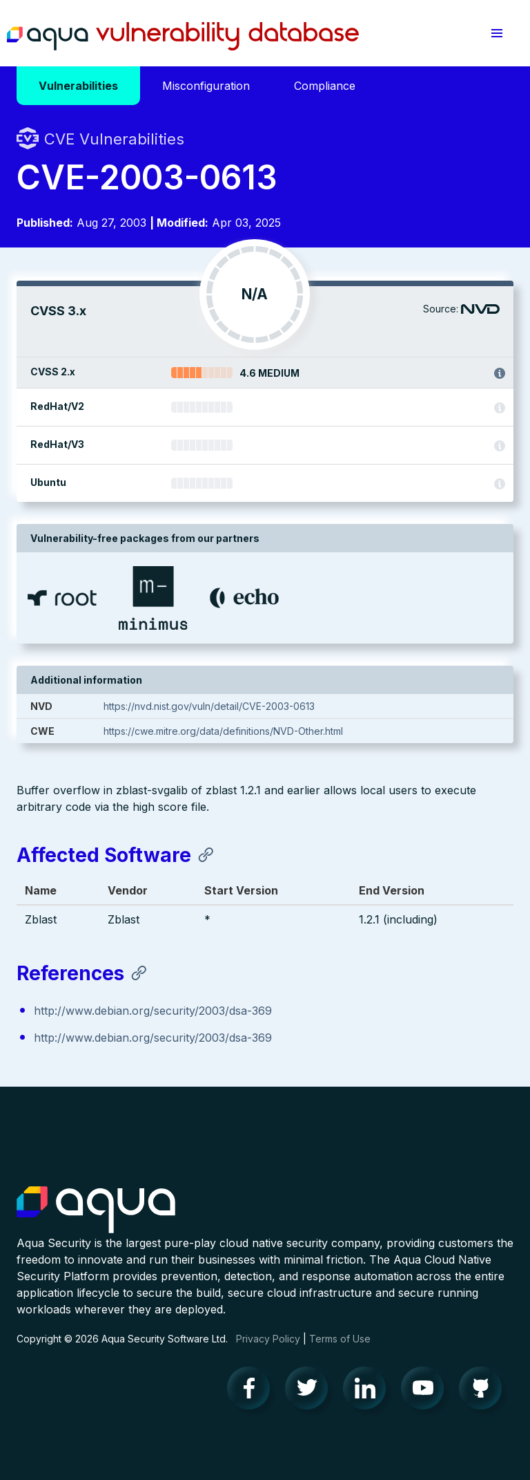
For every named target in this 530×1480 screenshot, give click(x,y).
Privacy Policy (268, 1339)
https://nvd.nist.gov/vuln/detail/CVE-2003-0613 (209, 706)
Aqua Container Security (96, 1210)
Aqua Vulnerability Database (183, 36)
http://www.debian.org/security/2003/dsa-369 (153, 1011)
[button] (497, 33)
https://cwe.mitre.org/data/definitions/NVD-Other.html (223, 731)
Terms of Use (340, 1339)
